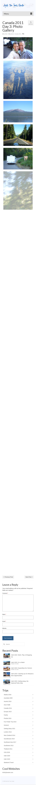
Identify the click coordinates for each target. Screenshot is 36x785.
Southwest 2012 (8, 745)
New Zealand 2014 (9, 735)
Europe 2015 (8, 711)
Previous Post (9, 577)
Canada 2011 (18, 33)
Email (4, 621)
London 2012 (8, 732)
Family (6, 715)
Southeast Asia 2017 (10, 742)
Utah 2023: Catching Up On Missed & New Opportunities (22, 674)
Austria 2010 (7, 701)
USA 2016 (7, 752)
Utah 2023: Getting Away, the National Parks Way (19, 682)
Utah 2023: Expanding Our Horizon (21, 668)
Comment (5, 593)
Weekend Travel (9, 762)
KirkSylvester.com (7, 772)
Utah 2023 (7, 759)
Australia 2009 (8, 698)
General (6, 725)
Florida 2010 (7, 718)
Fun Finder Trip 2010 (10, 722)
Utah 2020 (7, 755)
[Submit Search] (3, 644)
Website (4, 628)
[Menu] (18, 13)
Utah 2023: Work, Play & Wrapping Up (21, 656)
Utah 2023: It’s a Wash (18, 662)
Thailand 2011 (8, 749)
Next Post (28, 577)
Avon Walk (7, 705)
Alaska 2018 (7, 694)
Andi (6, 33)
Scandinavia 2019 (9, 738)
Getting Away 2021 (9, 728)
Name (4, 614)
